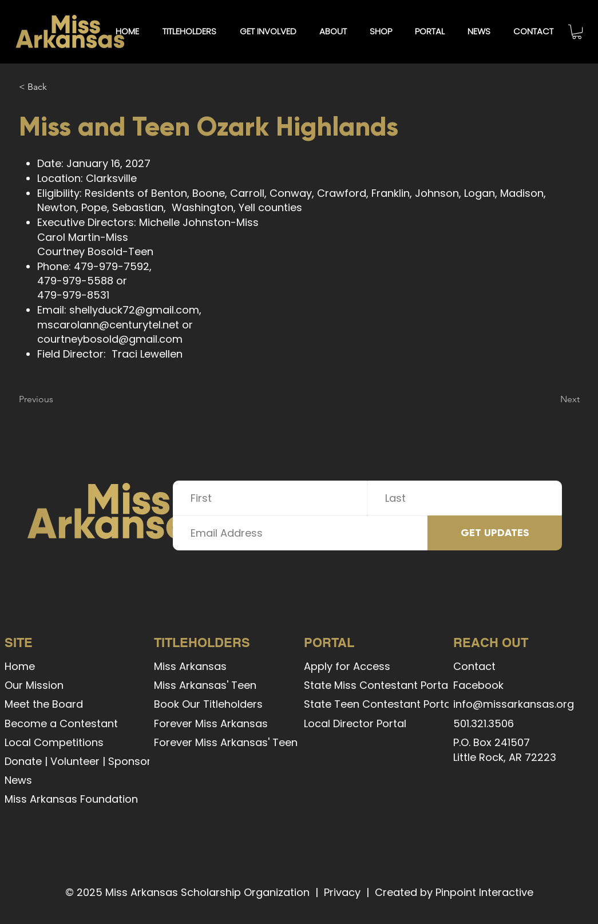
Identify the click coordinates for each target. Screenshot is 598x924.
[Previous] (56, 399)
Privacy (342, 892)
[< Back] (56, 87)
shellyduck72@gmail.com (134, 310)
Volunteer (75, 761)
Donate (23, 761)
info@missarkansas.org (513, 704)
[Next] (551, 399)
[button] (189, 31)
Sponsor (129, 761)
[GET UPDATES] (494, 532)
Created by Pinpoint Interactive (454, 892)
